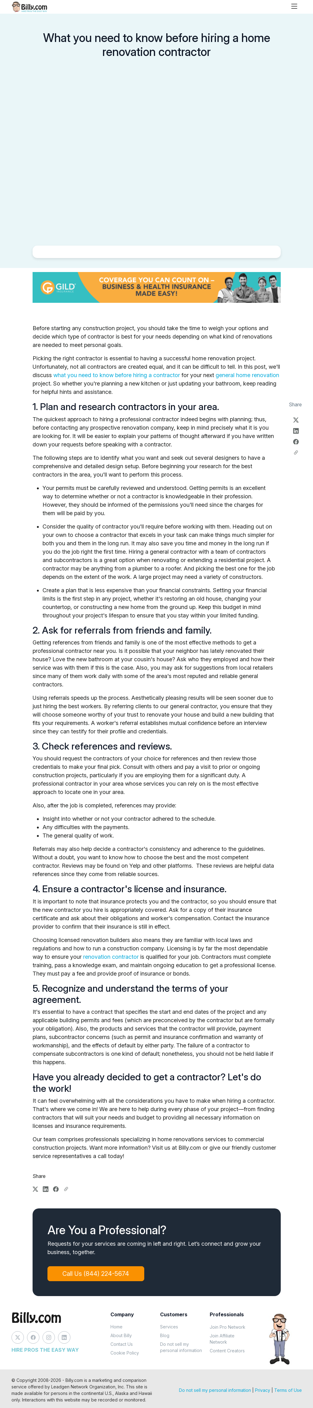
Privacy (262, 1390)
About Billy (121, 1335)
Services (169, 1326)
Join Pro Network (227, 1327)
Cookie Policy (124, 1352)
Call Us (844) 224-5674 (96, 1273)
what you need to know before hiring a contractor (116, 375)
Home (116, 1326)
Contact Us (121, 1344)
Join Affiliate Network (222, 1339)
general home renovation (247, 375)
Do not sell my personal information (181, 1347)
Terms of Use (288, 1390)
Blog (164, 1335)
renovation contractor (111, 956)
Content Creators (227, 1350)
